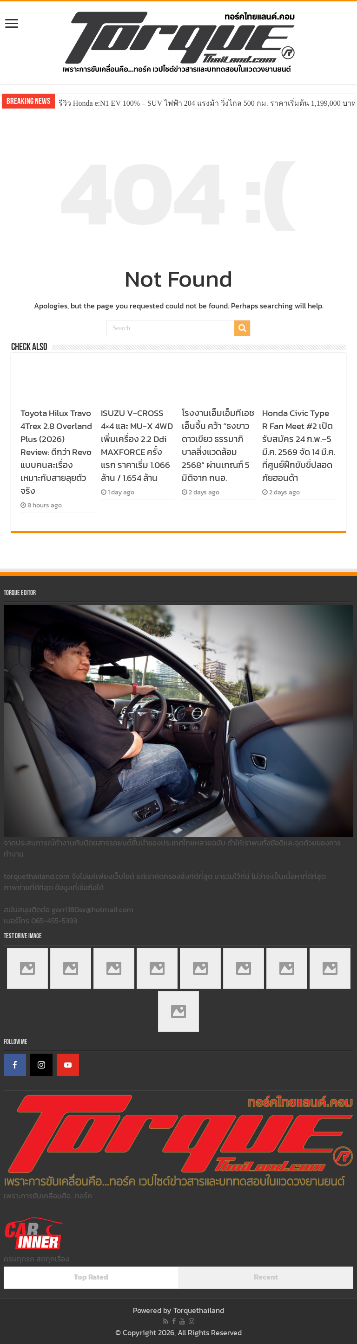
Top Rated (91, 1276)
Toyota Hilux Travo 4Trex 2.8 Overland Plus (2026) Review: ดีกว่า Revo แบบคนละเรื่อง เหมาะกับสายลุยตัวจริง (56, 451)
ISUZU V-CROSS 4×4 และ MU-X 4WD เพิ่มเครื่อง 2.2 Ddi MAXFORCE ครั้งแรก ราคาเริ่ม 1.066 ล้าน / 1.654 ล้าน (137, 445)
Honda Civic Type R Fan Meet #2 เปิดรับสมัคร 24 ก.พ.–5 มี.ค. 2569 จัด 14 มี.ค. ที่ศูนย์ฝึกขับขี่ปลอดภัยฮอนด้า (298, 445)
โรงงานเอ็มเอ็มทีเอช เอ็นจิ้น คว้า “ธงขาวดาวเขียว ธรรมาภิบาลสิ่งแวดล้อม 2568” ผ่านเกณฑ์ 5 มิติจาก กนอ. (218, 445)
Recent (266, 1276)
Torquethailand (198, 1310)
